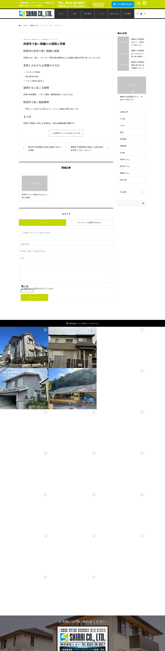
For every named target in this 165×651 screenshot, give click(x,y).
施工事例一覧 (28, 615)
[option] (131, 90)
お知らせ (27, 623)
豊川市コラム (125, 166)
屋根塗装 (123, 146)
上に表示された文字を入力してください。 (38, 289)
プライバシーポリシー (127, 631)
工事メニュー (28, 611)
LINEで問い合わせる (96, 582)
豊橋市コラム (125, 173)
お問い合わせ (114, 14)
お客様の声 (124, 112)
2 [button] (131, 91)
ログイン (90, 619)
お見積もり (123, 615)
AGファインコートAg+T (64, 611)
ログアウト (91, 623)
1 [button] (129, 91)
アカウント (91, 611)
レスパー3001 (61, 615)
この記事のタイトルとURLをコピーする (66, 133)
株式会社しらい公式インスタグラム (84, 323)
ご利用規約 (123, 623)
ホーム (61, 14)
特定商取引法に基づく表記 (128, 627)
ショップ (101, 14)
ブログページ (28, 619)
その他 (122, 119)
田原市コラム (36, 39)
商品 (121, 132)
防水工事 (123, 180)
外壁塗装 (123, 139)
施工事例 (87, 14)
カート (89, 615)
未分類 (122, 153)
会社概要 (127, 14)
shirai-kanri (45, 39)
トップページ (28, 607)
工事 (74, 14)
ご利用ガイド (124, 619)
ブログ (122, 125)
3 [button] (133, 91)
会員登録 (90, 607)
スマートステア (61, 619)
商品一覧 (59, 607)
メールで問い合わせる (123, 4)
